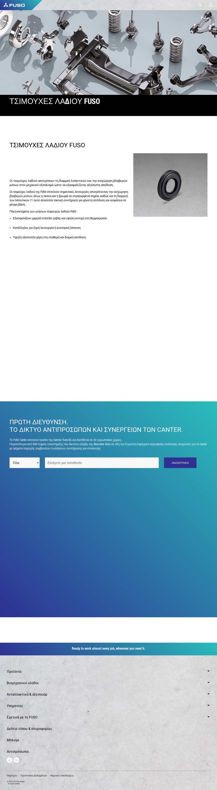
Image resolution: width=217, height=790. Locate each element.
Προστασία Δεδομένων (33, 775)
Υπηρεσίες (15, 706)
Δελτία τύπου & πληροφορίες (29, 729)
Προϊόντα (14, 672)
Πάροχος (12, 775)
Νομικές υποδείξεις (62, 775)
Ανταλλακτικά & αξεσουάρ (27, 694)
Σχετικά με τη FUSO (22, 717)
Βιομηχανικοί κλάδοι (23, 683)
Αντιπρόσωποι (18, 752)
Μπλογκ (13, 740)
